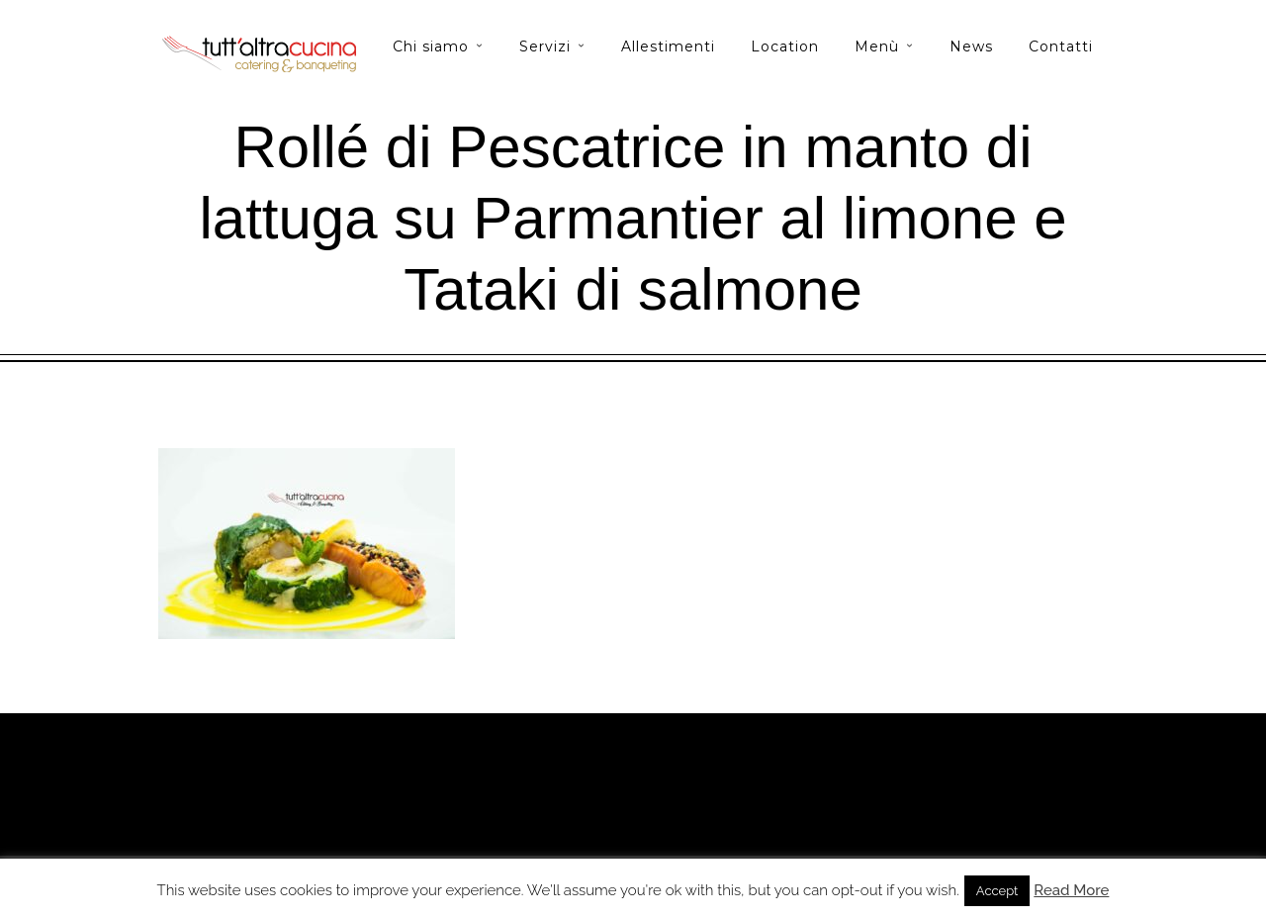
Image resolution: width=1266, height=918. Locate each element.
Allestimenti (668, 46)
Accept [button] (997, 890)
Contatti (1061, 46)
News (971, 46)
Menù (877, 46)
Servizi (545, 46)
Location (785, 46)
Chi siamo (431, 46)
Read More (1071, 890)
